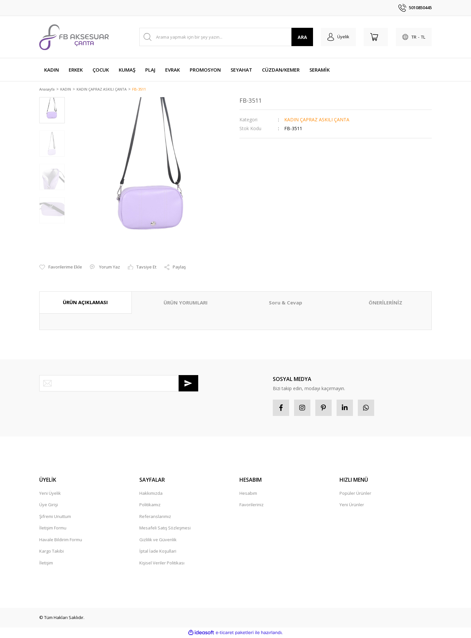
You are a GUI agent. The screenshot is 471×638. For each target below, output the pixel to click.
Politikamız (150, 505)
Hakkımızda (151, 494)
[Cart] (376, 37)
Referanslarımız (155, 517)
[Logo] (74, 37)
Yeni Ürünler (352, 505)
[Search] (226, 37)
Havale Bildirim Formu (60, 540)
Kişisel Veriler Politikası (161, 563)
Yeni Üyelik (50, 494)
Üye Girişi (48, 505)
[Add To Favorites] (60, 268)
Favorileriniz (251, 505)
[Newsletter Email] (118, 383)
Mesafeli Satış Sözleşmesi (165, 528)
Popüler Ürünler (355, 494)
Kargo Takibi (51, 552)
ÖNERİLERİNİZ (385, 303)
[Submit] (188, 383)
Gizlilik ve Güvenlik (158, 540)
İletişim (46, 563)
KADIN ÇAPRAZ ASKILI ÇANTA (316, 120)
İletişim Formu (52, 528)
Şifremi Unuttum (55, 517)
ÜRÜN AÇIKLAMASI (85, 303)
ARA (302, 37)
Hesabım (248, 494)
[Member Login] (338, 37)
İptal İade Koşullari (157, 552)
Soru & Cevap (285, 303)
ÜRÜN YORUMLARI (186, 303)
